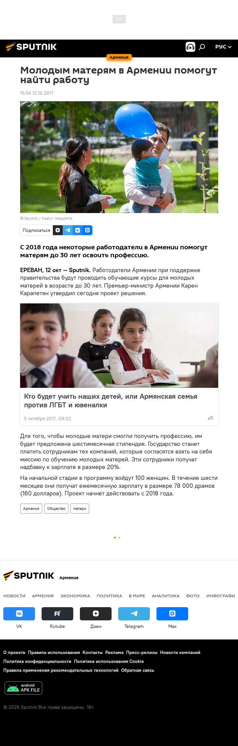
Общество (56, 508)
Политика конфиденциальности (37, 661)
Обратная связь (137, 670)
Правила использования (54, 652)
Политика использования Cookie (109, 661)
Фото (193, 596)
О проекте (14, 652)
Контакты (93, 652)
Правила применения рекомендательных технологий (61, 670)
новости (14, 596)
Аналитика (166, 596)
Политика (109, 596)
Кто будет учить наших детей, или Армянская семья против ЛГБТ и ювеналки (110, 400)
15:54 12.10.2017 (36, 93)
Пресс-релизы (141, 652)
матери (79, 508)
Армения (31, 508)
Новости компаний (180, 652)
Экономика (75, 596)
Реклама (114, 652)
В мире (137, 596)
